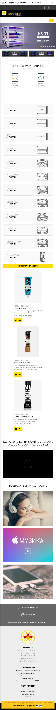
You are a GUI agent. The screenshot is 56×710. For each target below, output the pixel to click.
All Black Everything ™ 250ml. (24, 417)
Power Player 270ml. (21, 308)
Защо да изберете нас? (28, 673)
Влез (51, 14)
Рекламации (28, 697)
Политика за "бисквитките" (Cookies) (28, 671)
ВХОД (28, 689)
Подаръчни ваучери (28, 694)
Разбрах (39, 706)
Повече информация (27, 706)
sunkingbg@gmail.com (29, 661)
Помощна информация (28, 676)
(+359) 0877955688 (29, 653)
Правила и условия (28, 678)
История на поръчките (28, 692)
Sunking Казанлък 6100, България (29, 651)
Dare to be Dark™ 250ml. (22, 362)
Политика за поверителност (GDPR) (28, 681)
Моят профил (45, 14)
